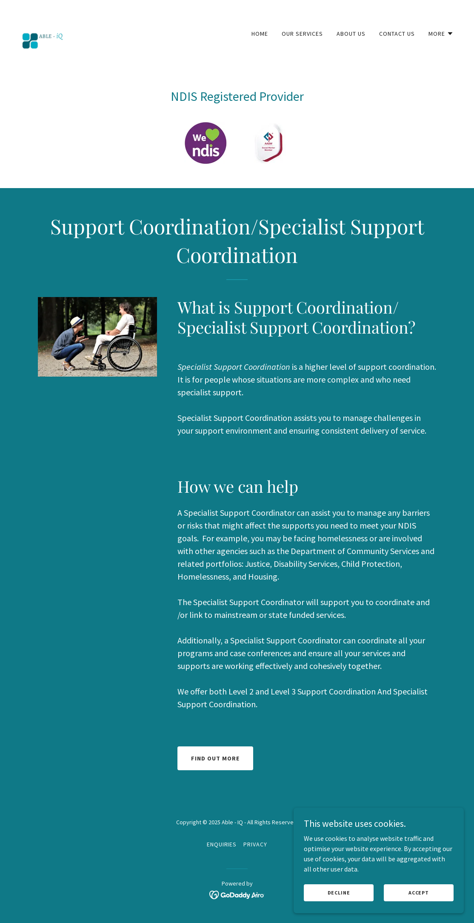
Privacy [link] (255, 844)
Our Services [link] (302, 33)
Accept (418, 898)
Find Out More (215, 758)
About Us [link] (351, 33)
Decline (339, 898)
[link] (42, 31)
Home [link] (259, 33)
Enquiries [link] (222, 844)
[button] (441, 34)
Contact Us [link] (397, 33)
